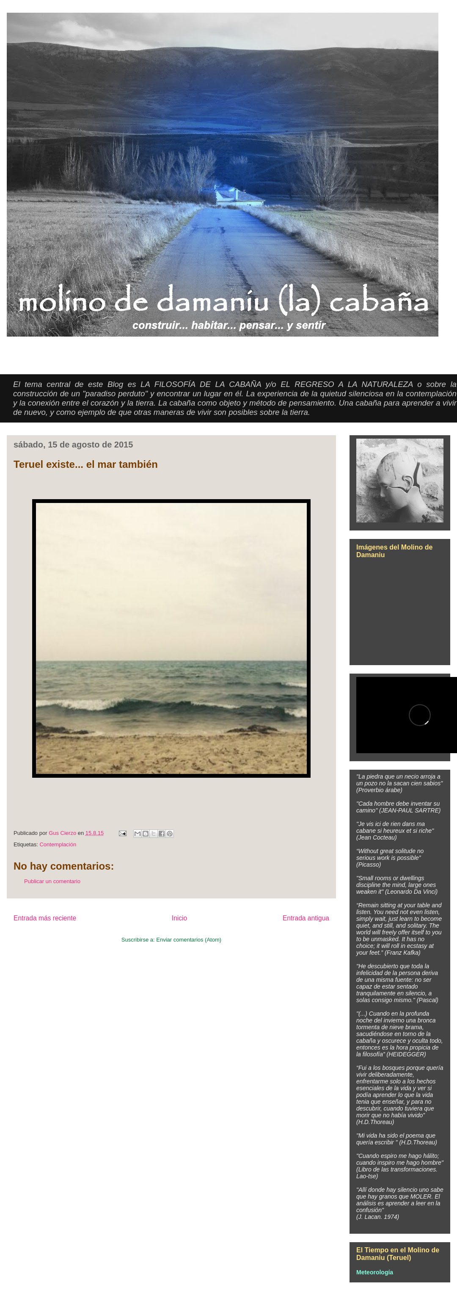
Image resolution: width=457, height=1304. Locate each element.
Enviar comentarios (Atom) (188, 940)
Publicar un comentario (52, 881)
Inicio (179, 918)
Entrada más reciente (45, 918)
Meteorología (374, 1272)
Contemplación (57, 844)
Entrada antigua (306, 918)
